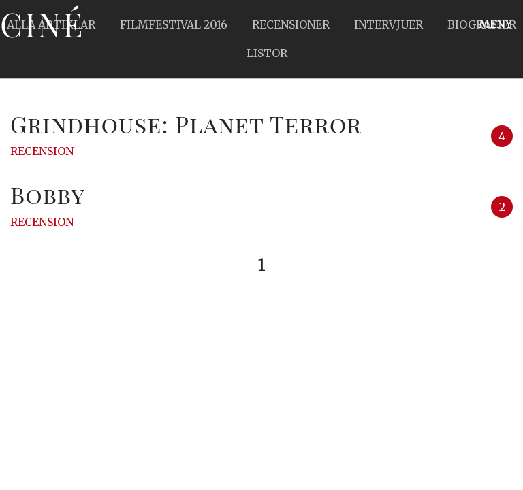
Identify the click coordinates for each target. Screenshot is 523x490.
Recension (42, 151)
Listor (267, 53)
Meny (495, 24)
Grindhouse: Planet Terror (186, 124)
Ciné (42, 24)
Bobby (47, 194)
